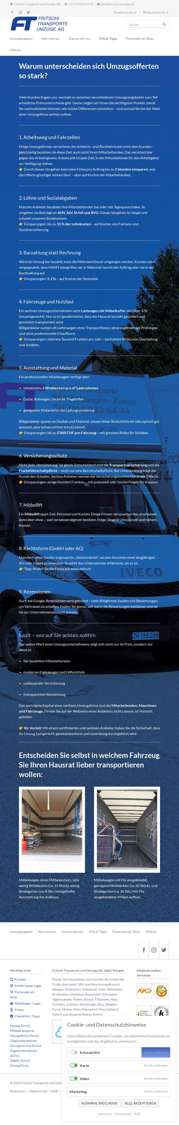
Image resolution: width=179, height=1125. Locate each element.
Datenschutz (38, 1091)
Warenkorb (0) (155, 12)
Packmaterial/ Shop (126, 932)
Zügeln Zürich (20, 1060)
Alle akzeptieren (140, 1103)
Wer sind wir (47, 932)
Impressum (18, 1091)
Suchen (164, 24)
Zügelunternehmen (23, 1041)
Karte (84, 1065)
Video (84, 1078)
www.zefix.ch (80, 568)
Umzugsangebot (21, 932)
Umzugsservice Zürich (25, 1046)
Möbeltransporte (22, 1031)
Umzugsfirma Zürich (24, 1036)
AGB (54, 1091)
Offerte (151, 932)
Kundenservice (124, 12)
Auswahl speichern (99, 1103)
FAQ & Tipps (98, 932)
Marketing (78, 1091)
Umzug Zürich (20, 1026)
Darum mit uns (72, 932)
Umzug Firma (19, 1065)
